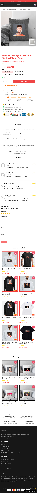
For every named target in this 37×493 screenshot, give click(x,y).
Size (3, 69)
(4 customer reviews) (13, 64)
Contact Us (3, 465)
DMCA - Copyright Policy (6, 450)
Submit (3, 242)
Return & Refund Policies (6, 463)
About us (3, 444)
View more (18, 351)
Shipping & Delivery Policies (7, 459)
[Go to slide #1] (14, 49)
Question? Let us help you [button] (30, 491)
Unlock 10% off (34, 487)
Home (2, 9)
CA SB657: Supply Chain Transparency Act (11, 452)
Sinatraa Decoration (10, 9)
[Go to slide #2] (22, 49)
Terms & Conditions (5, 446)
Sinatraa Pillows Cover (24, 9)
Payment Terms (4, 461)
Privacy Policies (4, 448)
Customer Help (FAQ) (6, 468)
